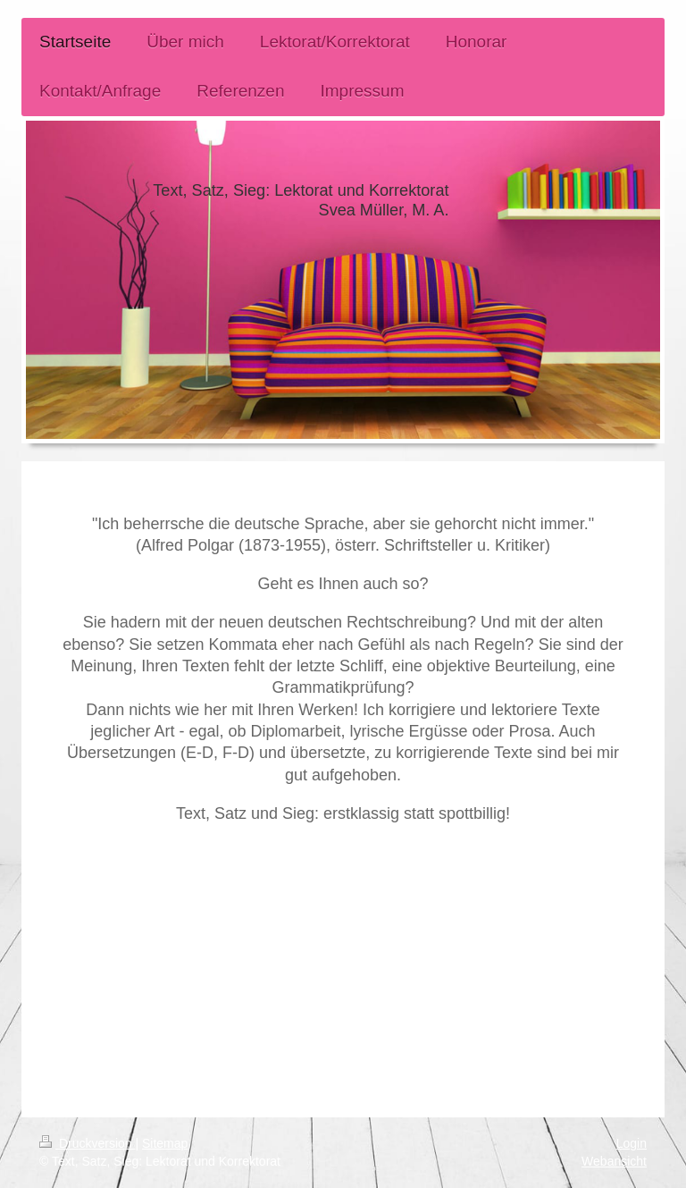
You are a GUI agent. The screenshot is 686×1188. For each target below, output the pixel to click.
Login (631, 1143)
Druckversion (87, 1143)
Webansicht (614, 1161)
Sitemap (165, 1143)
